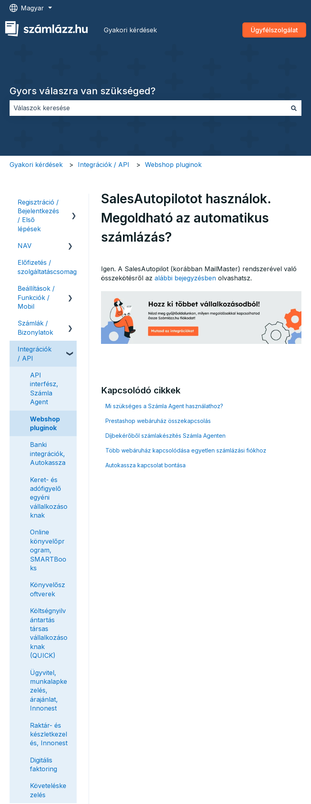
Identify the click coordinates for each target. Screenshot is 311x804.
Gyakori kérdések (130, 30)
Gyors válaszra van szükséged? (83, 91)
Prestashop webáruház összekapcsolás (158, 420)
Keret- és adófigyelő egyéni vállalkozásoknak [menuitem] (48, 498)
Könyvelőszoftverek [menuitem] (47, 589)
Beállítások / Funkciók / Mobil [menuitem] (36, 297)
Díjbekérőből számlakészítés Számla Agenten (165, 435)
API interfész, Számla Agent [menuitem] (44, 388)
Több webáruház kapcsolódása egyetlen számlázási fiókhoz (185, 450)
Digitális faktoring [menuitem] (43, 764)
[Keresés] (293, 107)
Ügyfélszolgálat (274, 30)
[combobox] (148, 107)
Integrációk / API (103, 165)
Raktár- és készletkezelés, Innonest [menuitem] (48, 734)
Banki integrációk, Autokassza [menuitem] (47, 454)
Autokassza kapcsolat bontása (145, 465)
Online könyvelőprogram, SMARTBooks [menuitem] (48, 550)
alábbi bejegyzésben (185, 278)
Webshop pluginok (173, 165)
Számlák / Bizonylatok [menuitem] (35, 327)
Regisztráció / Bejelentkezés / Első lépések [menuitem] (38, 215)
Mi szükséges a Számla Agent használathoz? (164, 406)
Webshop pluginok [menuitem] (45, 423)
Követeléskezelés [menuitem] (48, 790)
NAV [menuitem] (25, 246)
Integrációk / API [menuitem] (35, 353)
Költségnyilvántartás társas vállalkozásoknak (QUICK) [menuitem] (48, 633)
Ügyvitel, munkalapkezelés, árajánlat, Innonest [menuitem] (48, 691)
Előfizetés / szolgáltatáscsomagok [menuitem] (51, 266)
